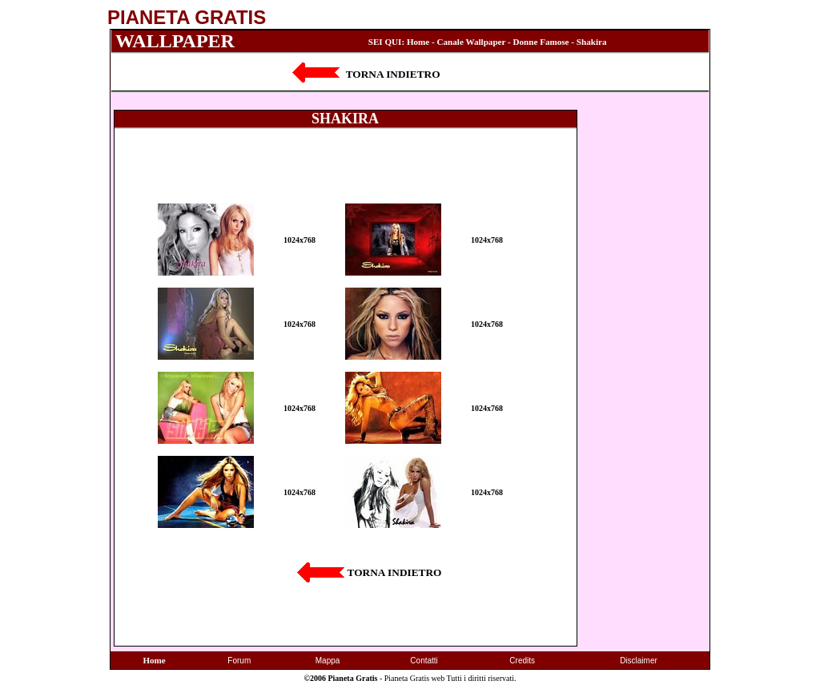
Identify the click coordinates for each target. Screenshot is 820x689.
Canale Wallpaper (471, 41)
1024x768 (299, 240)
